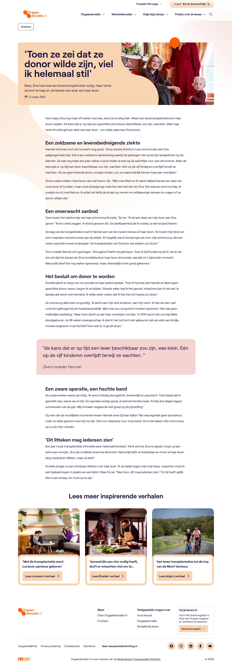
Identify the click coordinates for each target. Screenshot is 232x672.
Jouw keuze (144, 615)
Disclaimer (89, 646)
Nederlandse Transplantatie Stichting (138, 659)
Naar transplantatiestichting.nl (119, 646)
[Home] (35, 14)
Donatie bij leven (148, 626)
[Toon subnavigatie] (103, 14)
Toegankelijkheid (27, 646)
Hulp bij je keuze (153, 14)
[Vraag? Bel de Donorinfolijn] (192, 4)
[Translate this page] (149, 4)
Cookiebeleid (72, 646)
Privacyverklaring (51, 646)
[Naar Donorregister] (193, 628)
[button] (26, 26)
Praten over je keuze (188, 14)
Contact (102, 621)
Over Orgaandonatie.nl (112, 615)
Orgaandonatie (91, 14)
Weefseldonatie (121, 14)
